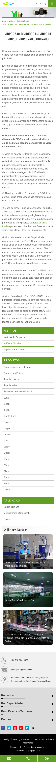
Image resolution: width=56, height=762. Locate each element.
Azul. (6, 440)
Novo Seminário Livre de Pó (19, 600)
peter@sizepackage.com (22, 670)
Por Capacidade (28, 704)
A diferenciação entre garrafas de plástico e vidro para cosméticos (27, 564)
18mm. (7, 459)
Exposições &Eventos (15, 349)
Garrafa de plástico (13, 373)
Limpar (7, 428)
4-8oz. (7, 410)
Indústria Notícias (23, 21)
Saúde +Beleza (11, 507)
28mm (7, 483)
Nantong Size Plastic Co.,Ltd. (26, 739)
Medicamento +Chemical (16, 513)
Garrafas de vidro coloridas (17, 367)
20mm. (7, 465)
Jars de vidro (10, 385)
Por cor (28, 720)
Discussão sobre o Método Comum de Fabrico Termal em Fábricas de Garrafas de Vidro (27, 638)
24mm (7, 477)
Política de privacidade (34, 747)
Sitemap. (13, 747)
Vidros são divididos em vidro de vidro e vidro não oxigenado (28, 24)
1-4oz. (7, 404)
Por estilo (28, 696)
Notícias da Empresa (14, 337)
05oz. (6, 398)
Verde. (7, 447)
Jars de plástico (11, 379)
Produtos (12, 360)
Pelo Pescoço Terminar (28, 712)
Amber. (7, 434)
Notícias (12, 21)
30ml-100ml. (10, 416)
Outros (7, 422)
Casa (4, 21)
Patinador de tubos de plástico (19, 391)
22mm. (7, 471)
